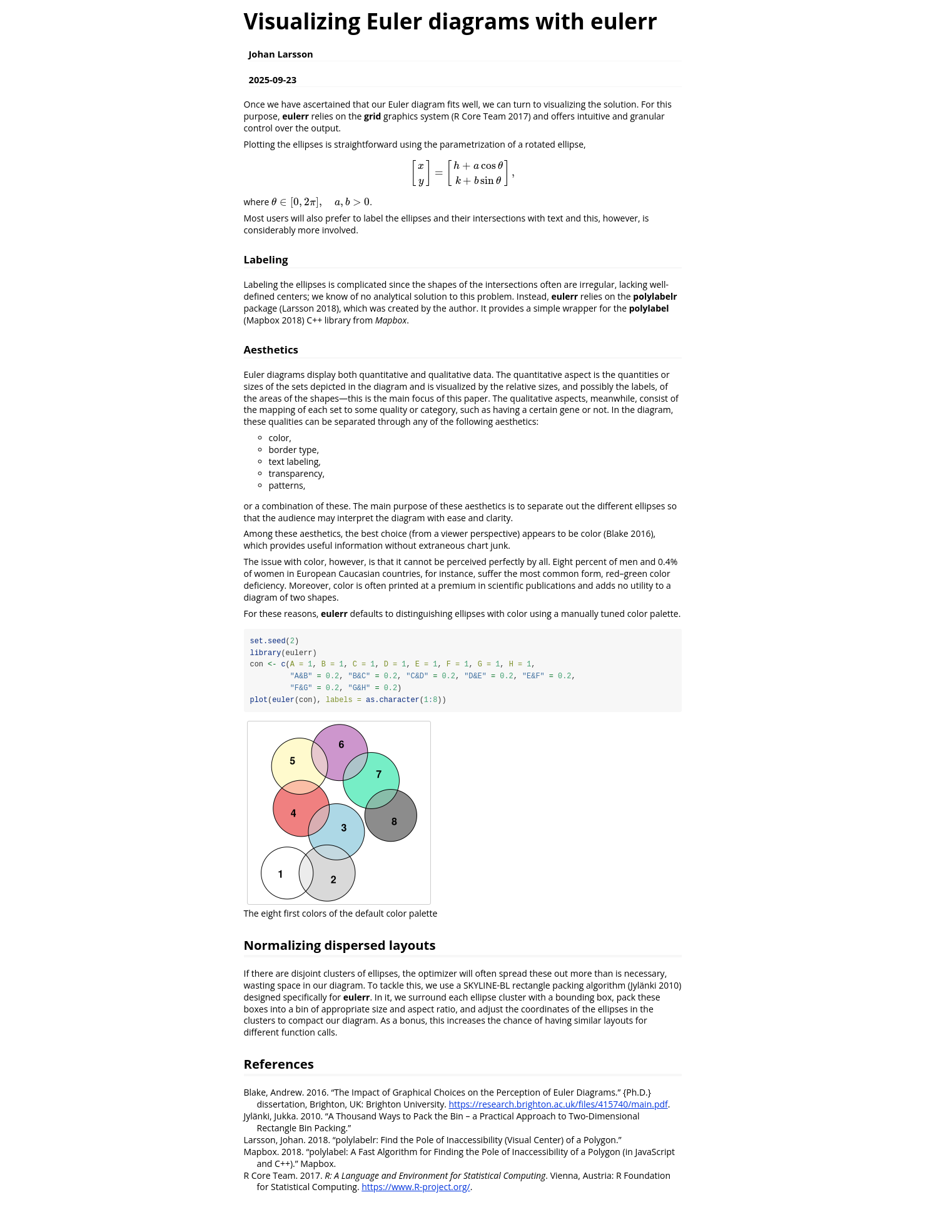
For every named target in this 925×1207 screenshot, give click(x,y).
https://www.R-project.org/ (415, 1187)
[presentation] (462, 172)
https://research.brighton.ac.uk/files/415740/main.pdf (557, 1105)
